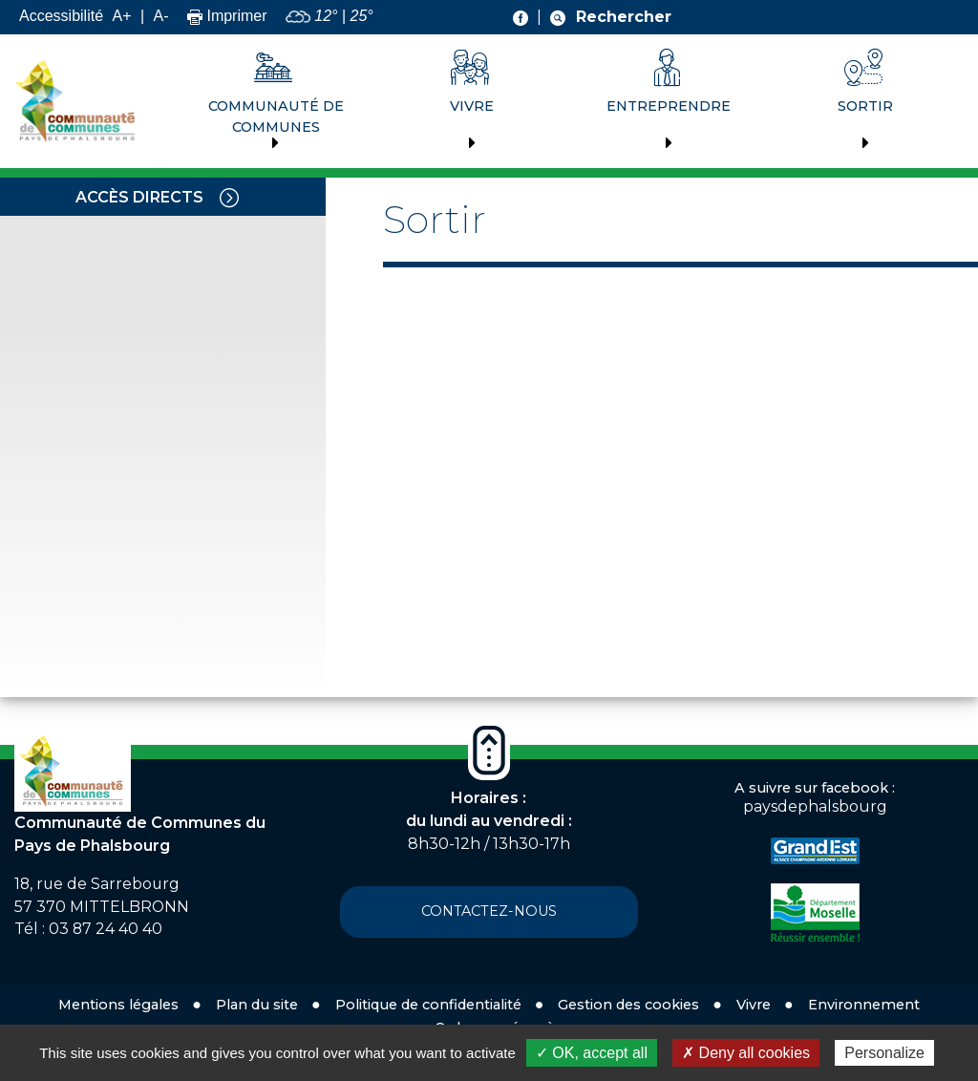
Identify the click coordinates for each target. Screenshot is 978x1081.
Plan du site (257, 1004)
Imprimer (227, 16)
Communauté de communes (276, 116)
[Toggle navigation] (229, 196)
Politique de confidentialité (428, 1004)
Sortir (865, 106)
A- (161, 16)
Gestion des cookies (628, 1004)
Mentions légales (118, 1004)
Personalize (884, 1053)
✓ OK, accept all (592, 1053)
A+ (121, 16)
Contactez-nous (489, 911)
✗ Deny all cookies (746, 1053)
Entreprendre (668, 106)
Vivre (472, 106)
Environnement (864, 1004)
